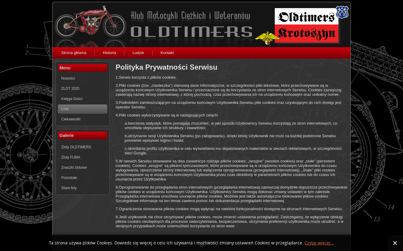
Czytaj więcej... (319, 243)
